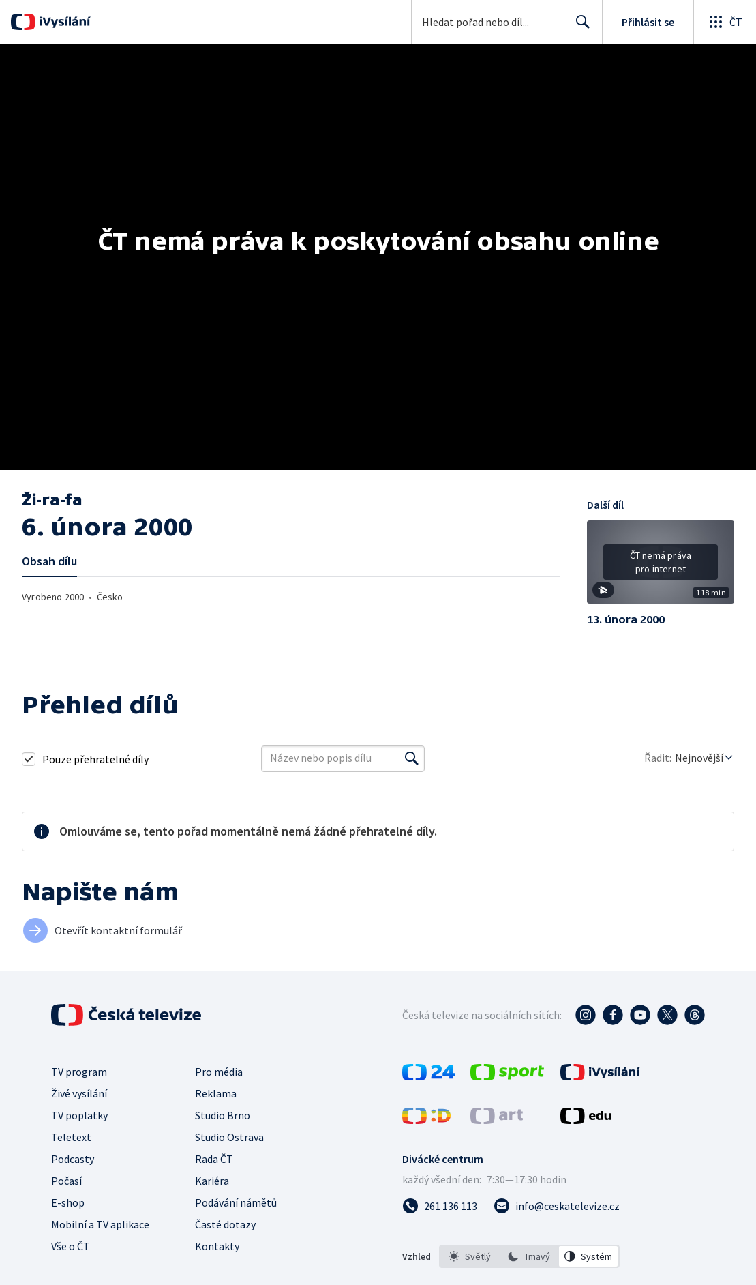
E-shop (68, 1202)
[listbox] (529, 1256)
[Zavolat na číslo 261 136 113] (439, 1206)
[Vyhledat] (412, 758)
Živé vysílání (79, 1093)
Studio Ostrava (229, 1137)
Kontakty (217, 1246)
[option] (469, 1256)
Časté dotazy (225, 1224)
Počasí (66, 1180)
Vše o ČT (70, 1246)
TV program (79, 1071)
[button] (660, 566)
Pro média (219, 1071)
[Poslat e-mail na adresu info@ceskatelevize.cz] (557, 1206)
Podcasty (72, 1159)
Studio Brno (222, 1115)
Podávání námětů (236, 1202)
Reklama (216, 1093)
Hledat (579, 27)
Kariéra (212, 1180)
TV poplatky (79, 1115)
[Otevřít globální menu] (724, 22)
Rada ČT (214, 1159)
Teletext (71, 1137)
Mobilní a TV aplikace (100, 1224)
